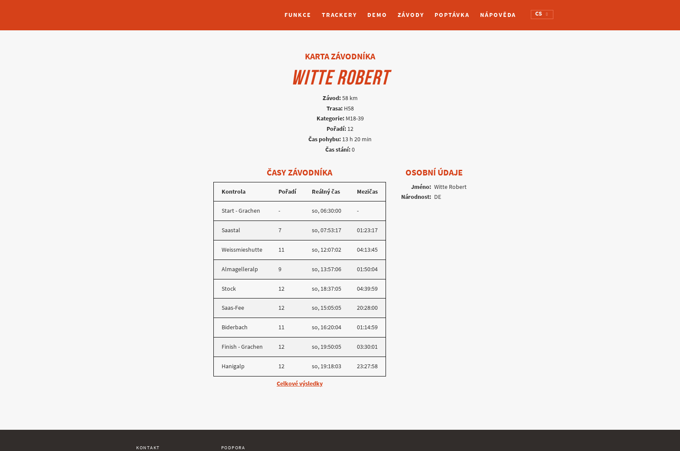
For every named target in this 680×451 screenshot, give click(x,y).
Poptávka (452, 15)
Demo (377, 15)
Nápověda (498, 15)
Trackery (339, 15)
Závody (411, 15)
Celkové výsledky (300, 384)
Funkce (297, 15)
